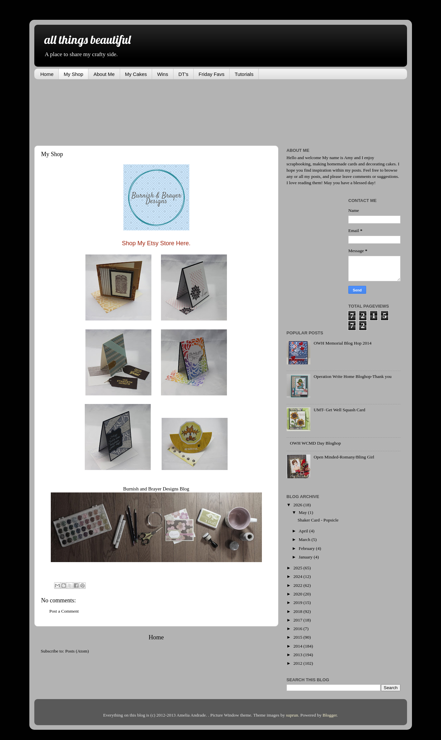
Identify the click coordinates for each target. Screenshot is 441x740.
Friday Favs (211, 74)
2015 (298, 637)
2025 (298, 567)
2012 (298, 663)
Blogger (330, 715)
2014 (298, 646)
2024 (298, 576)
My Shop (73, 74)
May (303, 512)
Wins (162, 74)
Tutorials (244, 74)
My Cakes (136, 74)
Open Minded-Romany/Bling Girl (344, 456)
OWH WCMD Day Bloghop (315, 443)
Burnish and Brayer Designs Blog (156, 488)
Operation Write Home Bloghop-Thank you (353, 376)
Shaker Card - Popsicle (318, 520)
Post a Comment (64, 611)
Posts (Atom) (77, 651)
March (305, 539)
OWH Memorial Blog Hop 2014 (342, 343)
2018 (298, 611)
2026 (298, 504)
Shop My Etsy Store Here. (156, 243)
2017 (298, 620)
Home (46, 74)
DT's (183, 74)
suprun (292, 715)
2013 (298, 654)
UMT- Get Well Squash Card (339, 409)
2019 (298, 602)
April (304, 530)
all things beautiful (87, 39)
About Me (103, 74)
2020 (298, 593)
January (306, 557)
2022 (298, 585)
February (307, 548)
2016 (298, 628)
